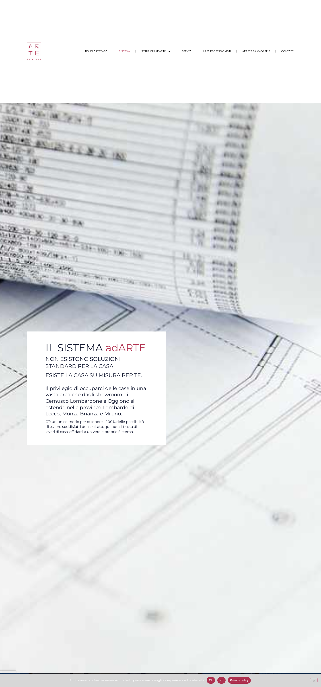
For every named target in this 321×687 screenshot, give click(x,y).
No (221, 680)
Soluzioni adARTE (156, 51)
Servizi (186, 51)
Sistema (124, 51)
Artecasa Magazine (256, 51)
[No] (314, 680)
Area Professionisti (217, 51)
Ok (211, 680)
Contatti (287, 51)
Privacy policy (239, 680)
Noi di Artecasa (96, 51)
